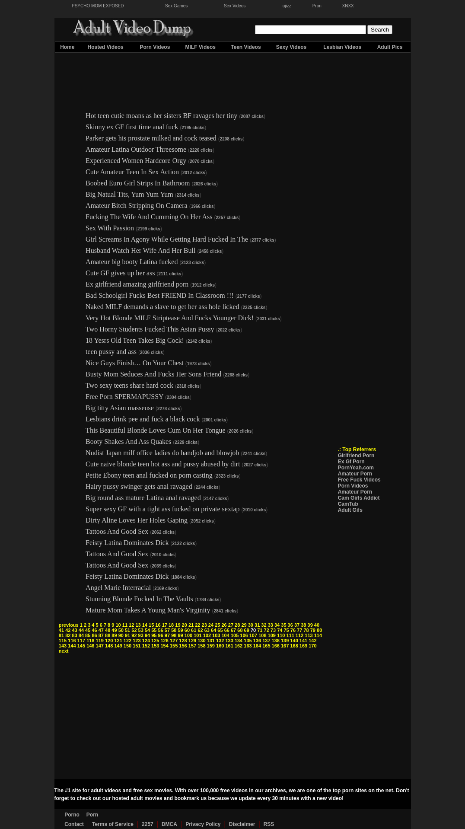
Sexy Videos (291, 47)
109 (272, 635)
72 (266, 630)
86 (94, 635)
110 (281, 635)
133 (229, 640)
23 (204, 625)
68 (239, 630)
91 (127, 635)
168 (294, 645)
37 (296, 625)
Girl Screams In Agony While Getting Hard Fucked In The (168, 239)
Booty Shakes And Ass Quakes (128, 441)
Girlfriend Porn (356, 456)
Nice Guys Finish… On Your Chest (135, 363)
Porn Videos (155, 47)
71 (259, 630)
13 (137, 625)
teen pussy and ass (111, 351)
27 (230, 625)
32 (263, 625)
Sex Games (176, 5)
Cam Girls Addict (359, 498)
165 (266, 645)
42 (67, 630)
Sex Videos (234, 5)
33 (270, 625)
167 (285, 645)
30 (250, 625)
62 (200, 630)
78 (306, 630)
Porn (92, 815)
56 (160, 630)
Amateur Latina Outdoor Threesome (136, 149)
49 (114, 630)
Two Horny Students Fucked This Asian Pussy (150, 329)
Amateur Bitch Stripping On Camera (137, 205)
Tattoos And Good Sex (117, 531)
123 (136, 640)
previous (69, 625)
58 (173, 630)
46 (94, 630)
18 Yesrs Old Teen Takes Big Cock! (135, 340)
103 (216, 635)
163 (248, 645)
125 (155, 640)
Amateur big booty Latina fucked (132, 261)
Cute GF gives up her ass (120, 273)
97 (167, 635)
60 (187, 630)
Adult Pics (390, 47)
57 (167, 630)
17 (164, 625)
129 (192, 640)
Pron (317, 5)
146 (90, 645)
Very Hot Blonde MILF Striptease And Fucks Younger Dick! (170, 318)
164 (257, 645)
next (64, 651)
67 (233, 630)
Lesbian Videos (342, 47)
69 (246, 630)
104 (225, 635)
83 (74, 635)
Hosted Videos (106, 47)
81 (61, 635)
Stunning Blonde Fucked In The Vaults (139, 599)
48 (107, 630)
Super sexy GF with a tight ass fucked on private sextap (162, 509)
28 (237, 625)
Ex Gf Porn (351, 462)
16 (157, 625)
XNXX (348, 5)
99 (180, 635)
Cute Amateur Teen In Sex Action (132, 171)
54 (147, 630)
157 (192, 645)
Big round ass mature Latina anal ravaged (143, 497)
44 (81, 630)
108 (262, 635)
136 (257, 640)
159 (211, 645)
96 (160, 635)
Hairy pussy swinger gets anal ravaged (139, 486)
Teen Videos (246, 47)
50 (121, 630)
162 (238, 645)
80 (319, 630)
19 (177, 625)
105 (235, 635)
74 (279, 630)
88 (107, 635)
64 (213, 630)
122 (127, 640)
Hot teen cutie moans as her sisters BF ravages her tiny (161, 115)
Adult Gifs (350, 510)
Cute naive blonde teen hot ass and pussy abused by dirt (163, 464)
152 (146, 645)
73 (273, 630)
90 (121, 635)
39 (310, 625)
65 (220, 630)
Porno (72, 815)
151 (136, 645)
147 (100, 645)
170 (312, 645)
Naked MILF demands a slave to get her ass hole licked (162, 306)
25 (217, 625)
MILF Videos (200, 47)
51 (127, 630)
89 (114, 635)
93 (140, 635)
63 (207, 630)
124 (146, 640)
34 (277, 625)
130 (201, 640)
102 (207, 635)
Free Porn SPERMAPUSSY (124, 396)
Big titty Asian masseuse (120, 407)
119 (100, 640)
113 (308, 635)
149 (118, 645)
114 (318, 635)
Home (67, 47)
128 (183, 640)
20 (184, 625)
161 (229, 645)
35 (283, 625)
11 (124, 625)
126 (165, 640)
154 (165, 645)
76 (293, 630)
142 (312, 640)
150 (127, 645)
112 (299, 635)
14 (144, 625)
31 (257, 625)
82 (67, 635)
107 (253, 635)
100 (188, 635)
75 (286, 630)
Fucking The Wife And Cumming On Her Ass (149, 216)
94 (147, 635)
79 (312, 630)
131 (211, 640)
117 (81, 640)
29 (243, 625)
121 (118, 640)
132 (220, 640)
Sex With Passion (110, 228)
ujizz (287, 5)
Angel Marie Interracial (118, 587)
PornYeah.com (356, 468)
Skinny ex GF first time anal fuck (132, 127)
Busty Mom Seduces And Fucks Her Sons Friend (153, 374)
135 (248, 640)
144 (72, 645)
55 (153, 630)
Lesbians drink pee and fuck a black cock (143, 419)
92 (134, 635)
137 (266, 640)
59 (180, 630)
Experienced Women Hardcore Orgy (136, 160)
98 (173, 635)
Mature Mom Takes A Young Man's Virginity (148, 610)
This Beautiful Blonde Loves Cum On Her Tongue (155, 430)
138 (276, 640)
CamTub (348, 504)
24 (210, 625)
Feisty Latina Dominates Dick (127, 542)
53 (140, 630)
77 (299, 630)
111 (290, 635)
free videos (234, 791)
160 (220, 645)
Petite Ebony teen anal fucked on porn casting (149, 475)
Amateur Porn (355, 474)
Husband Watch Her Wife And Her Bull (140, 250)
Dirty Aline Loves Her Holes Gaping (137, 520)
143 (63, 645)
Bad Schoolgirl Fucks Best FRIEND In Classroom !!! (160, 295)
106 (244, 635)
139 (285, 640)
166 (276, 645)
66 (226, 630)
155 (174, 645)
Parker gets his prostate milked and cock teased (151, 138)
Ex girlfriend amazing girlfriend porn (137, 284)
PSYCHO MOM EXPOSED (98, 5)
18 (171, 625)
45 (87, 630)
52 (134, 630)
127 (174, 640)
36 (290, 625)
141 (303, 640)
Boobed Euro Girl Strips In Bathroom (138, 183)
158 (201, 645)
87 (101, 635)
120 (109, 640)
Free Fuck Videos (359, 480)
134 (238, 640)
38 (303, 625)
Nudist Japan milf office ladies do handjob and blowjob (162, 452)
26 (223, 625)
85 (87, 635)
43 (74, 630)
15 (151, 625)
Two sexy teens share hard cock (129, 385)
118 (90, 640)
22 (197, 625)
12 (131, 625)
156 (183, 645)
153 (155, 645)
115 (63, 640)
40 (316, 625)
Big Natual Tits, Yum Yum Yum (129, 194)
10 (118, 625)
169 (303, 645)
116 (72, 640)
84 (81, 635)
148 (109, 645)
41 (61, 630)
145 (81, 645)
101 (197, 635)
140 (294, 640)
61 (193, 630)
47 (101, 630)
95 (153, 635)
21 (191, 625)
